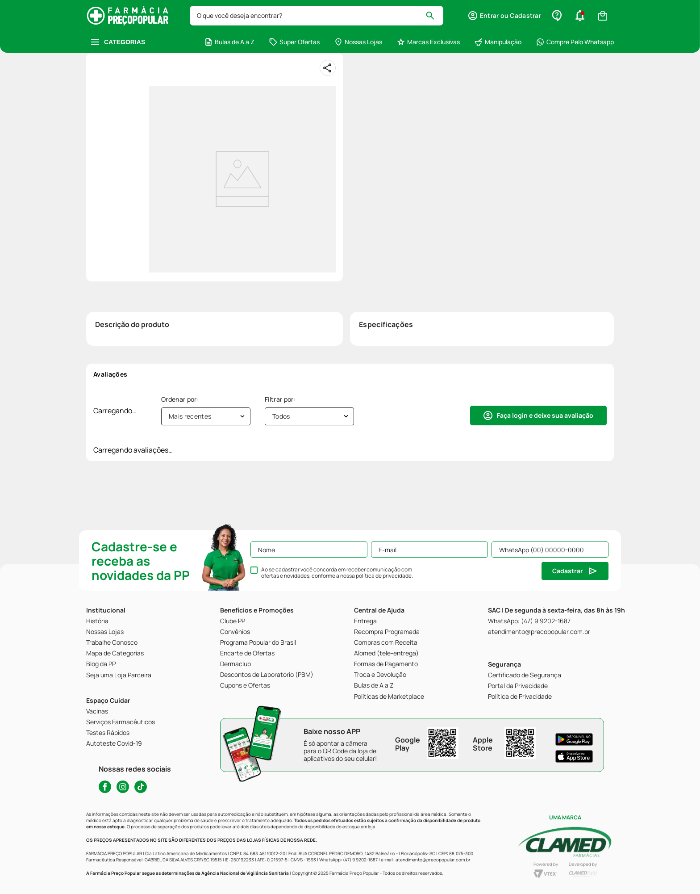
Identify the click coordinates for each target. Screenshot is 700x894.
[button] (504, 16)
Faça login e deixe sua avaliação (545, 415)
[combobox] (316, 15)
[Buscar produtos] (434, 15)
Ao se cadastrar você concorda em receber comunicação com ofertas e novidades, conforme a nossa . (337, 573)
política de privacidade (384, 575)
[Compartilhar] (328, 68)
